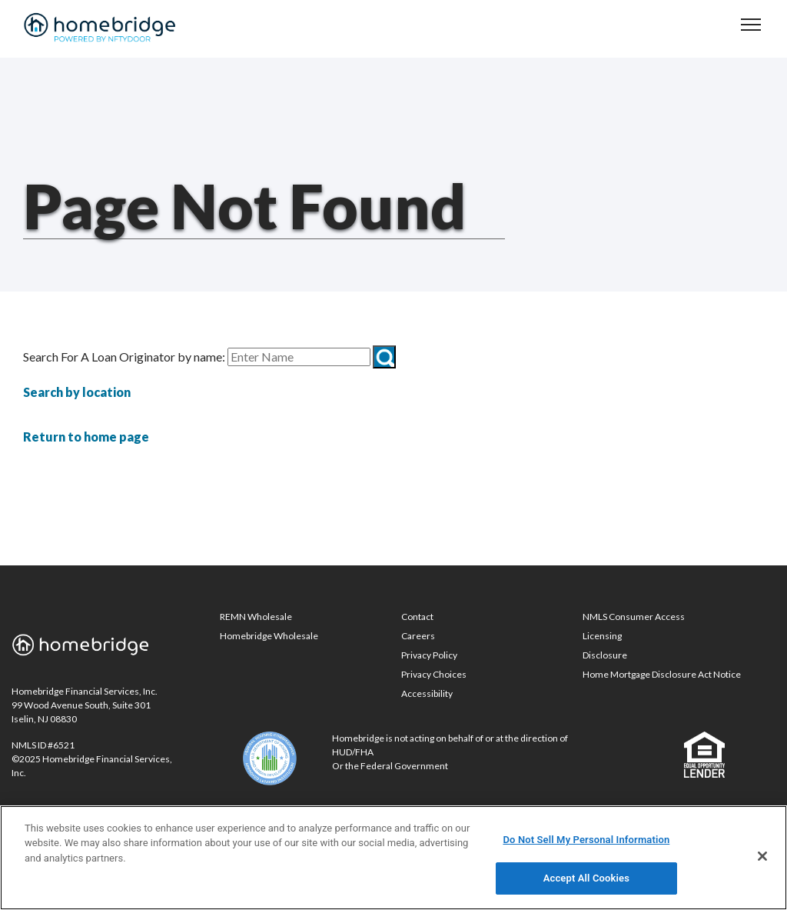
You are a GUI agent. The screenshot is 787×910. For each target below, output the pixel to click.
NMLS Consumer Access (634, 616)
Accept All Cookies (586, 878)
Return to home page (86, 436)
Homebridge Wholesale (269, 636)
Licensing (602, 636)
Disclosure (605, 655)
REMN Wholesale (256, 616)
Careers (418, 636)
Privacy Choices (434, 674)
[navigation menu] (751, 24)
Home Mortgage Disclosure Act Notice (662, 674)
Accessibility (427, 693)
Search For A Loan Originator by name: (124, 357)
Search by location (77, 392)
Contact (417, 616)
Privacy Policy (429, 655)
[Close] (762, 856)
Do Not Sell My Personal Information (586, 839)
